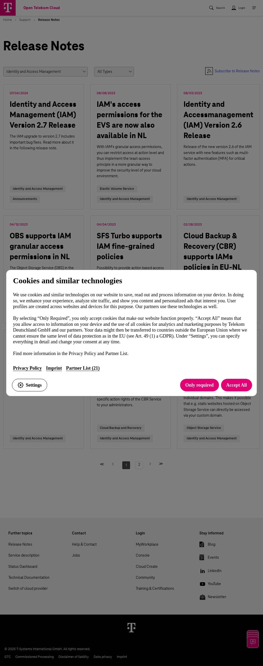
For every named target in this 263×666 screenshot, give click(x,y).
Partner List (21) (83, 368)
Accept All (236, 385)
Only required (199, 385)
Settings (29, 385)
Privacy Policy (27, 368)
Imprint (54, 368)
